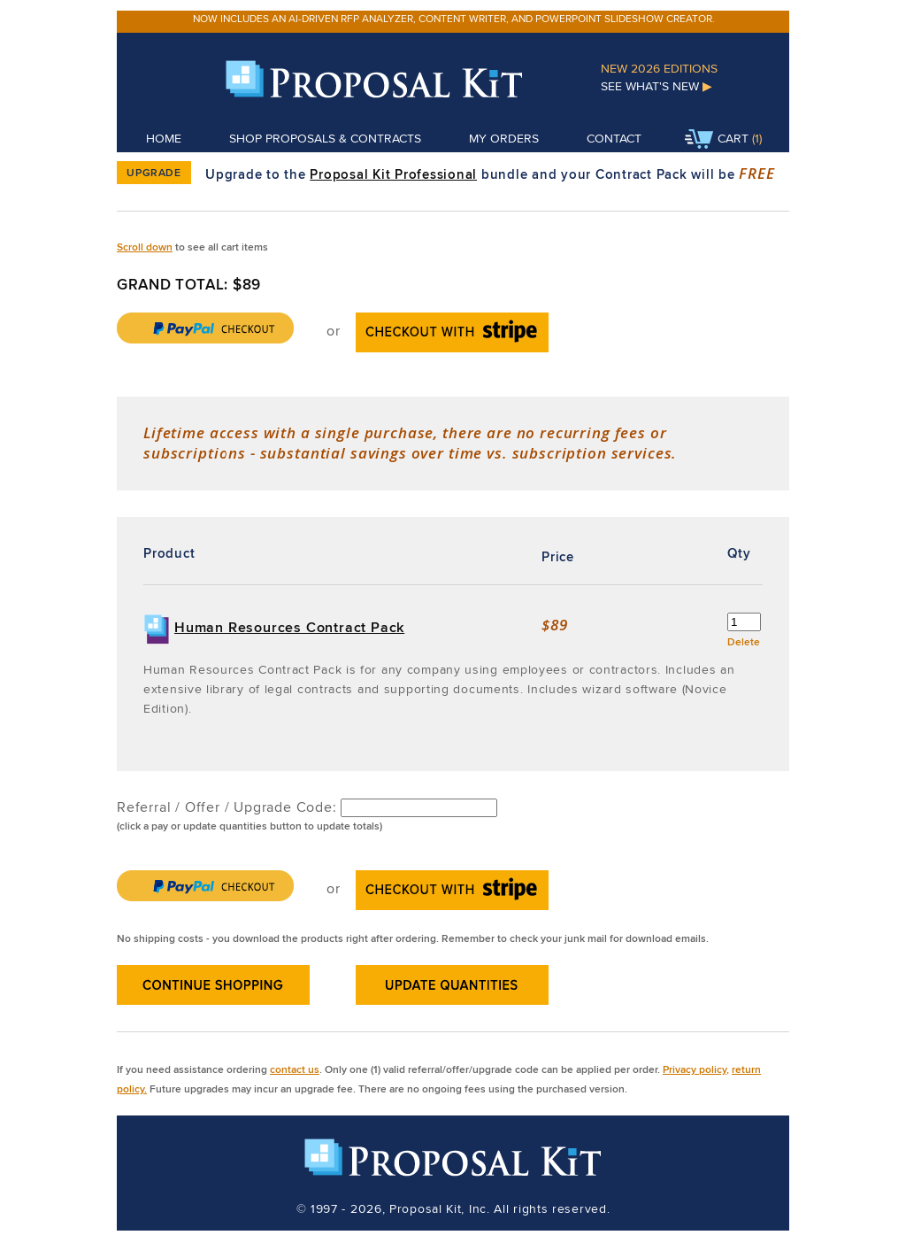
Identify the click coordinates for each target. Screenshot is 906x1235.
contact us (294, 1069)
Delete (743, 641)
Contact (614, 138)
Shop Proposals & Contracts (325, 138)
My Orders (504, 138)
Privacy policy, (696, 1069)
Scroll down (145, 246)
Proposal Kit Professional (393, 174)
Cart (717, 140)
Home (163, 138)
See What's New (656, 86)
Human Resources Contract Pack (289, 627)
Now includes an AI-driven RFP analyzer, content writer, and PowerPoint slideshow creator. (454, 18)
